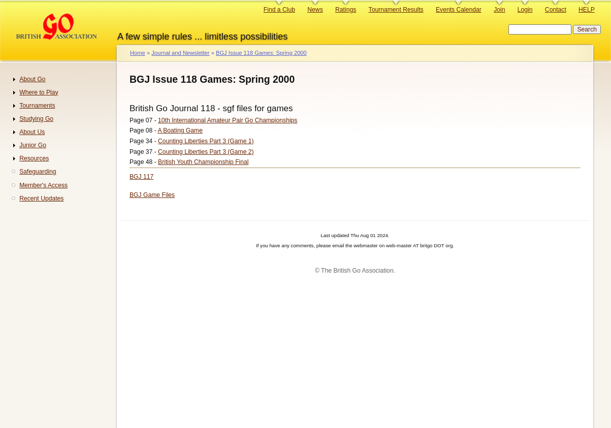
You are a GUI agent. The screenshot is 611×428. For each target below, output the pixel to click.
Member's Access (43, 185)
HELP (586, 9)
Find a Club (279, 9)
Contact (555, 9)
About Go (32, 79)
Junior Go (32, 145)
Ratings (345, 9)
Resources (34, 158)
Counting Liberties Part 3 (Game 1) (206, 141)
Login (525, 9)
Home (137, 53)
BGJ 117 (141, 176)
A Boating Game (180, 130)
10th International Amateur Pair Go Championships (227, 120)
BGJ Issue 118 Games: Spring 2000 (261, 53)
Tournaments (37, 105)
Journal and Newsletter (180, 53)
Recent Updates (41, 198)
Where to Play (38, 92)
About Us (32, 132)
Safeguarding (37, 171)
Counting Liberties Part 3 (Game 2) (206, 151)
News (315, 9)
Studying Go (36, 118)
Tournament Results (396, 9)
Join (499, 9)
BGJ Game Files (152, 195)
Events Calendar (458, 9)
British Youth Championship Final (203, 162)
